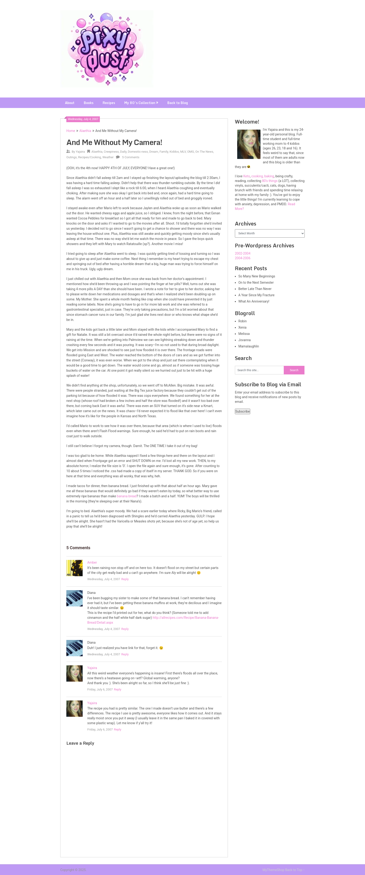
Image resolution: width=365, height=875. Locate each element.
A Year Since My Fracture (256, 295)
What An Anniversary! (253, 301)
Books (88, 102)
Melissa (244, 334)
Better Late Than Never (254, 289)
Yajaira (80, 151)
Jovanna (244, 340)
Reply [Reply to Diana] (125, 629)
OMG (190, 151)
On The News (204, 151)
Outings (71, 157)
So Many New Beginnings (256, 276)
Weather (108, 157)
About (69, 102)
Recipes (109, 102)
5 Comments (130, 157)
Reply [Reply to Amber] (125, 579)
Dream (153, 151)
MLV (183, 151)
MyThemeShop (273, 870)
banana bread (127, 496)
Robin (242, 321)
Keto (246, 176)
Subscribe (242, 411)
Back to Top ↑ (295, 870)
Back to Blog (177, 102)
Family (163, 151)
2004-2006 (242, 258)
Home (70, 131)
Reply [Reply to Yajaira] (117, 689)
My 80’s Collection (139, 102)
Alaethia (85, 131)
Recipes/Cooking (89, 157)
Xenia (242, 327)
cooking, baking (262, 176)
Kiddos (174, 151)
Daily (123, 151)
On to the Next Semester (256, 282)
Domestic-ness (138, 151)
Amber (92, 562)
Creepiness (111, 151)
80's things (270, 181)
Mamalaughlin (248, 346)
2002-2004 (242, 253)
